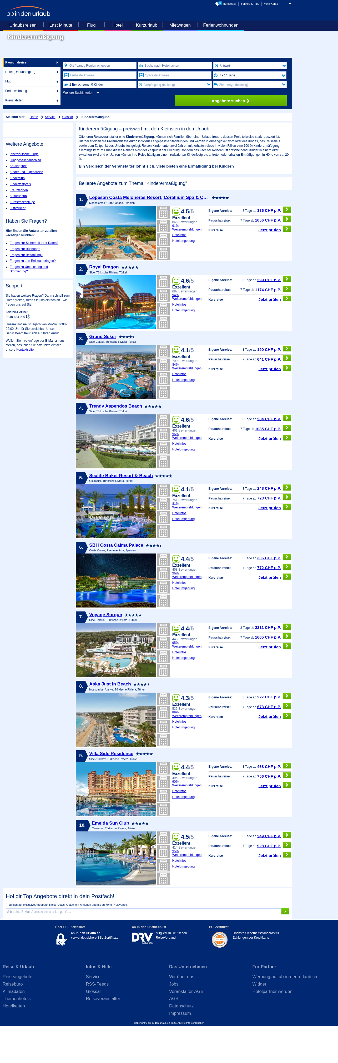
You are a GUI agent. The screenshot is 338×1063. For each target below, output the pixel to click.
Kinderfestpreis (20, 184)
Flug (91, 25)
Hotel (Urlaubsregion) (20, 72)
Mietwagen (180, 25)
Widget (259, 1020)
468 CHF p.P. (274, 803)
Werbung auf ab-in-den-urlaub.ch (285, 1013)
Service (50, 117)
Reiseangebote (17, 1013)
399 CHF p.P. (274, 316)
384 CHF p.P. (274, 455)
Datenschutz (181, 1043)
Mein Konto (271, 3)
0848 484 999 (16, 317)
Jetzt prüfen (275, 266)
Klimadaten (14, 1028)
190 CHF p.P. (274, 386)
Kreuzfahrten (14, 100)
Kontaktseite (25, 349)
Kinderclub (17, 178)
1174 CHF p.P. (273, 326)
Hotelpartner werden (272, 1028)
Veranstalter (267, 186)
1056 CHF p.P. (273, 256)
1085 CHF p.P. (273, 465)
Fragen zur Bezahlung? (26, 255)
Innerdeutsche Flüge (24, 154)
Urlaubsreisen (23, 25)
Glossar (67, 117)
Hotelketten (14, 1043)
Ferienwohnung (16, 91)
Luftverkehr (18, 208)
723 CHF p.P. (274, 534)
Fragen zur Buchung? (25, 249)
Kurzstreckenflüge (22, 202)
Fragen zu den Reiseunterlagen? (33, 261)
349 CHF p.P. (274, 872)
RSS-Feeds (97, 1020)
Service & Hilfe (250, 3)
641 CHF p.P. (274, 395)
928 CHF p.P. (274, 882)
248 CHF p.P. (274, 525)
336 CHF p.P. (274, 246)
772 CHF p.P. (274, 604)
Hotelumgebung (183, 278)
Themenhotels (17, 1035)
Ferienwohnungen (220, 25)
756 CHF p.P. (274, 812)
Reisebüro (13, 1020)
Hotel (117, 25)
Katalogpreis (18, 166)
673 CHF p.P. (274, 743)
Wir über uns (181, 1013)
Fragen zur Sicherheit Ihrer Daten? (34, 243)
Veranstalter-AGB (186, 1028)
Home (34, 117)
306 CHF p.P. (274, 594)
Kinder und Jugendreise (26, 172)
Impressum (180, 1050)
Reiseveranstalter (103, 1035)
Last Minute (60, 25)
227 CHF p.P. (274, 733)
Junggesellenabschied (25, 160)
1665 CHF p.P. (273, 673)
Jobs (173, 1020)
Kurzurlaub (146, 25)
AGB (173, 1035)
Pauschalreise (16, 62)
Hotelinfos (179, 272)
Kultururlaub (18, 196)
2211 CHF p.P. (273, 664)
